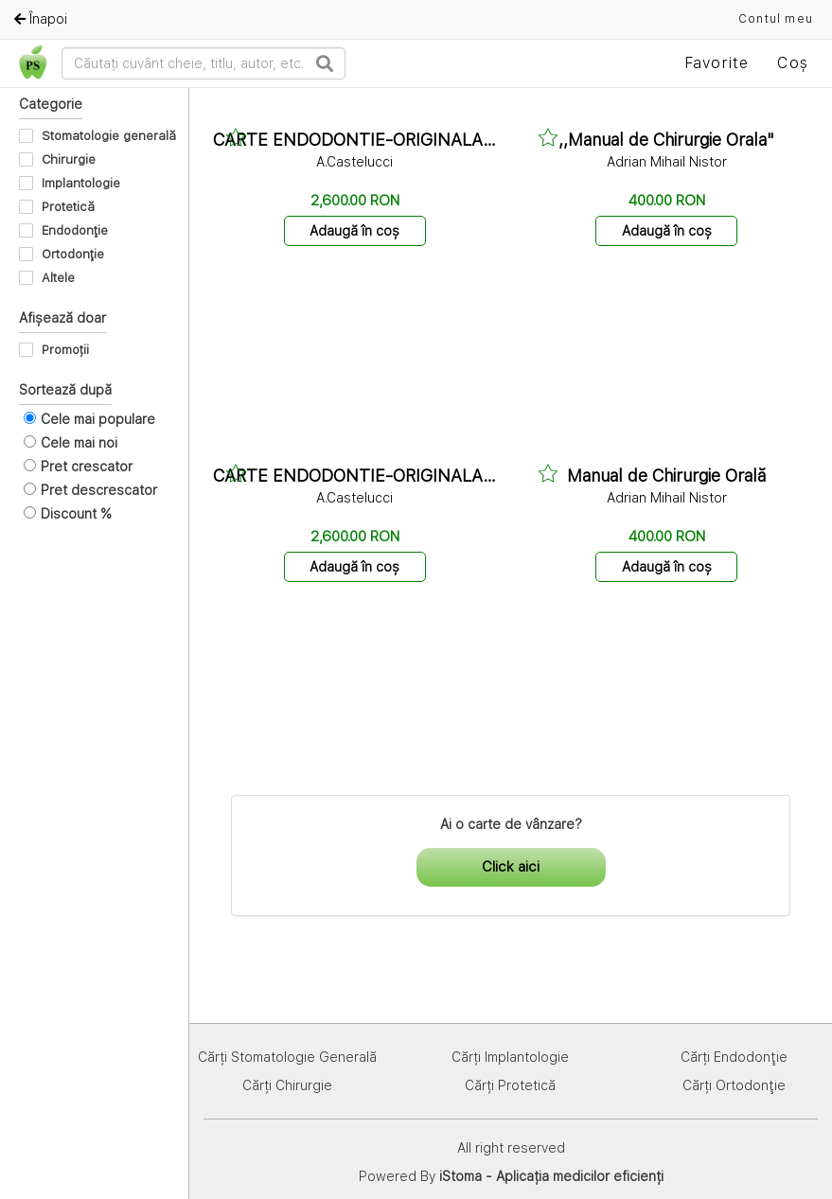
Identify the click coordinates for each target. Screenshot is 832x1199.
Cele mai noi (79, 442)
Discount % (76, 513)
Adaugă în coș (354, 230)
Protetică (68, 207)
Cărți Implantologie (510, 1057)
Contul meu (775, 19)
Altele (58, 278)
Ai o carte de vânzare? (511, 824)
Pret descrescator (99, 490)
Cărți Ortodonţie (734, 1085)
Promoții (65, 350)
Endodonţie (75, 230)
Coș (792, 63)
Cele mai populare (98, 419)
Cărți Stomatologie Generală (287, 1057)
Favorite (717, 63)
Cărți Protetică (510, 1085)
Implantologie (81, 183)
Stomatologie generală (109, 136)
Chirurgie (69, 159)
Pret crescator (87, 466)
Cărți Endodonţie (734, 1057)
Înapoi (40, 18)
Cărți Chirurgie (287, 1085)
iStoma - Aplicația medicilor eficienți (551, 1176)
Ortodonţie (73, 254)
